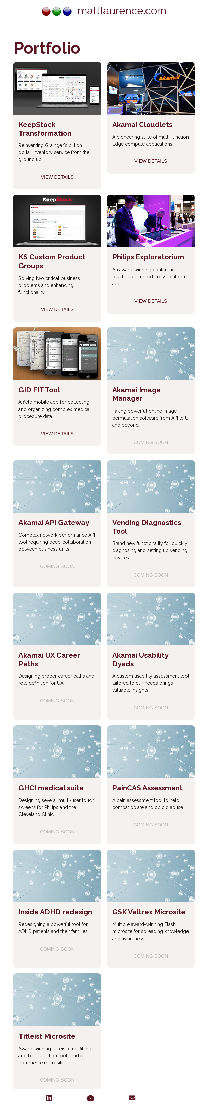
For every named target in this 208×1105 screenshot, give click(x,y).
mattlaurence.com (104, 10)
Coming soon (150, 442)
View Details (57, 177)
